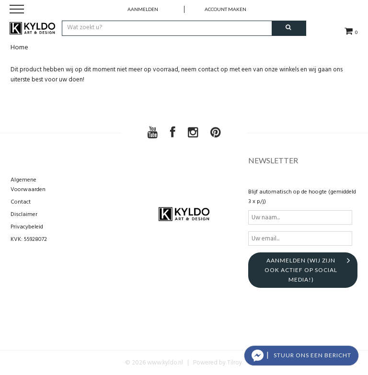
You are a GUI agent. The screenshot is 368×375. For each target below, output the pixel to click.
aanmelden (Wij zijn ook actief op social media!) (300, 270)
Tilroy (234, 363)
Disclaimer (24, 214)
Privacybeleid (27, 227)
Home (19, 47)
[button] (301, 355)
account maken (225, 9)
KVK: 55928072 (29, 239)
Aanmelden (142, 9)
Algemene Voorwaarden (28, 184)
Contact (21, 202)
